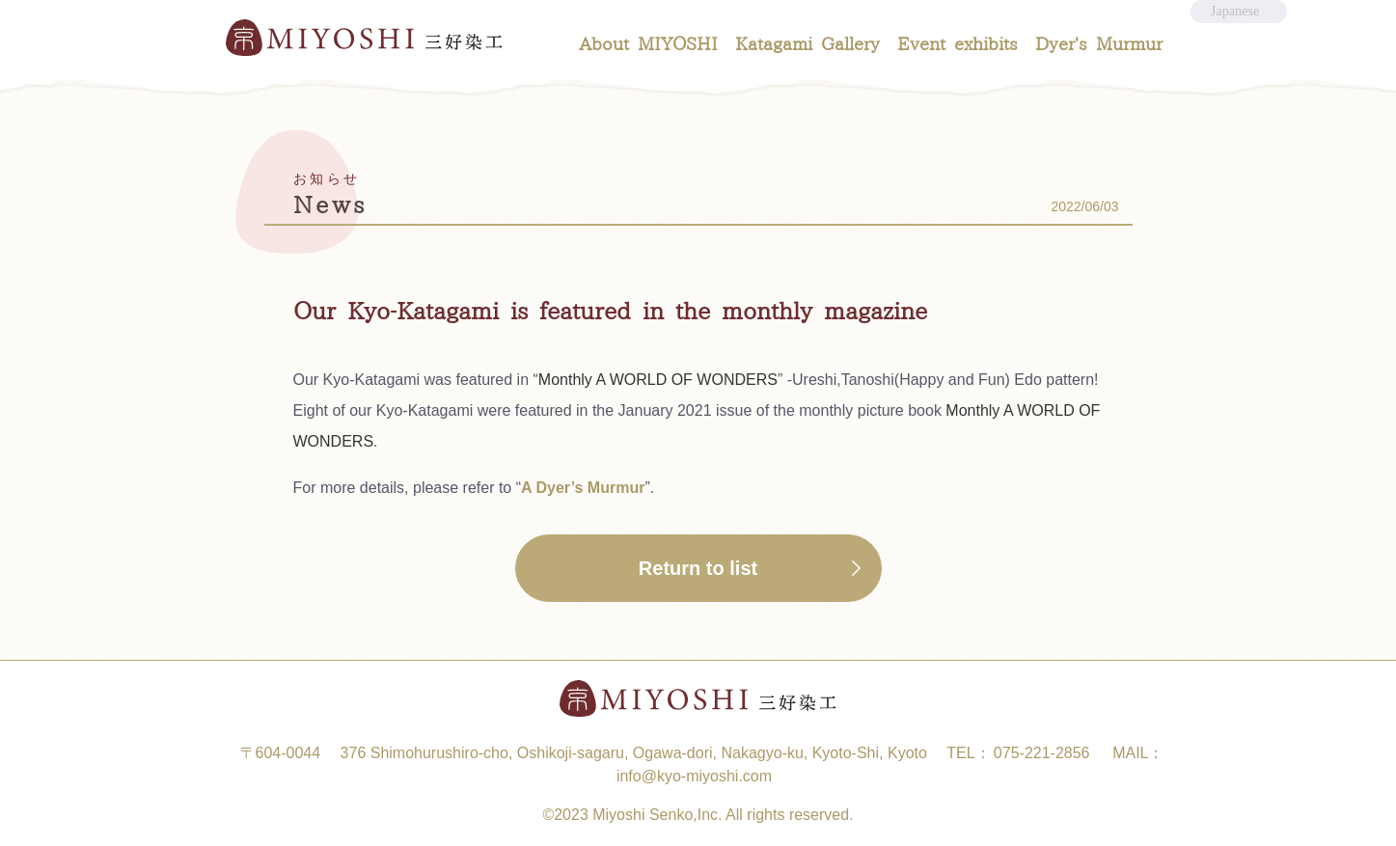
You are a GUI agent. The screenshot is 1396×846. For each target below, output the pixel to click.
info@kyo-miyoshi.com (694, 776)
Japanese (1236, 21)
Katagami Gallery (807, 45)
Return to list (698, 568)
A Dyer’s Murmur (582, 487)
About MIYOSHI (648, 45)
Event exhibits (957, 45)
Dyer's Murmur (1099, 45)
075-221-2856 (1042, 753)
